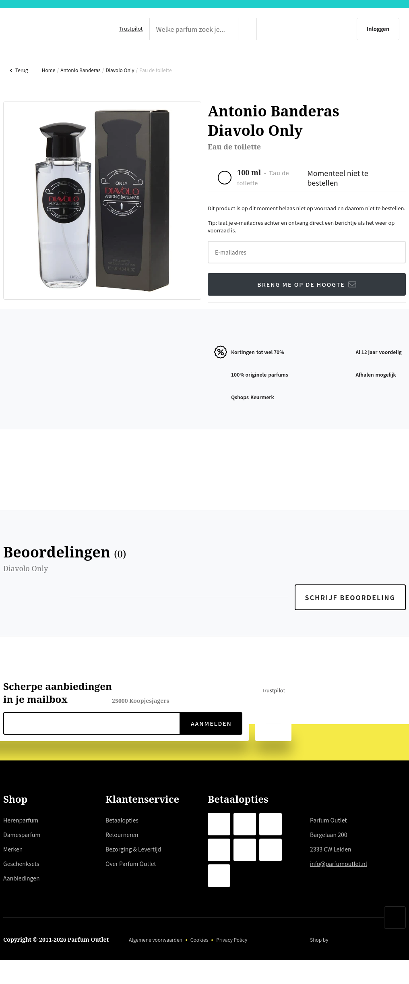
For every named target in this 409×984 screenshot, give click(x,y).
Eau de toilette (154, 95)
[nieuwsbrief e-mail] (91, 749)
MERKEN (202, 62)
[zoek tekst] (192, 29)
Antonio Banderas (79, 95)
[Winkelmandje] (391, 29)
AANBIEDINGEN (382, 62)
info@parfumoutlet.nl (340, 889)
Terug (18, 95)
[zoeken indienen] (263, 29)
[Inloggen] (339, 29)
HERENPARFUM (26, 62)
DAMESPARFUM (119, 62)
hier (158, 901)
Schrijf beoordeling (351, 623)
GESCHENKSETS (287, 62)
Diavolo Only (119, 95)
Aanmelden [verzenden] (211, 749)
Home (47, 95)
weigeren (68, 930)
